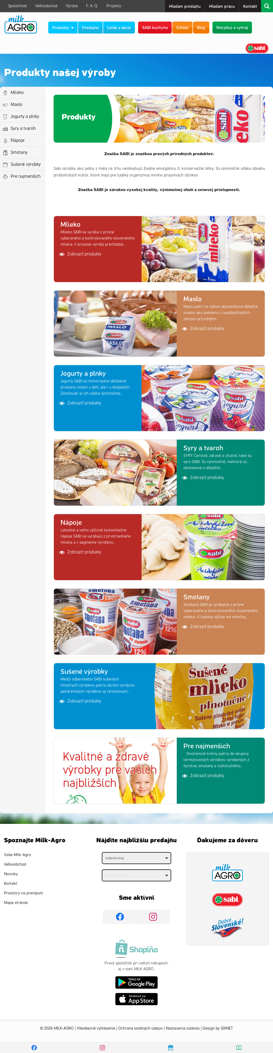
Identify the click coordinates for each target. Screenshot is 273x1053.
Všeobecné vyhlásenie (96, 1028)
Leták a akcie (119, 27)
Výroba (72, 6)
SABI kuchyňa (155, 27)
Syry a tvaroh (23, 128)
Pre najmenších (26, 176)
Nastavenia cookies (183, 1028)
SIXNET (227, 1028)
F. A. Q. (92, 6)
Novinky (11, 874)
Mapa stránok (16, 903)
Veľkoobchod (46, 6)
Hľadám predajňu (185, 6)
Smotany (19, 152)
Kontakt (250, 6)
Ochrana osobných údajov (140, 1028)
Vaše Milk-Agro (17, 855)
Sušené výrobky (26, 164)
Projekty (113, 6)
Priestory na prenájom (23, 893)
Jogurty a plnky (25, 116)
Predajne (91, 27)
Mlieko (17, 92)
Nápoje (18, 140)
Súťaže (183, 27)
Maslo (16, 104)
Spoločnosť (17, 6)
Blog (202, 27)
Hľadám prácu (222, 6)
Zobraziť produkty (80, 254)
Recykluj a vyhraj (232, 27)
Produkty (63, 27)
